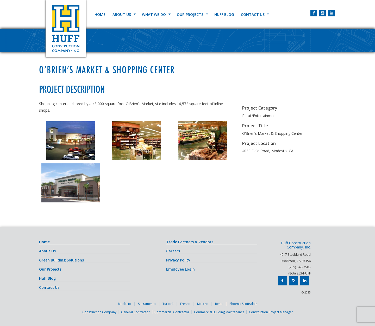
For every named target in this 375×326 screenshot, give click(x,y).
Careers (173, 250)
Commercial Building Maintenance (219, 312)
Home (100, 14)
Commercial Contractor (171, 312)
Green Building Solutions (61, 260)
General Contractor (135, 312)
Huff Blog (224, 14)
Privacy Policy (178, 260)
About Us (122, 14)
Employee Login (180, 269)
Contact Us (253, 14)
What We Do (154, 14)
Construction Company (99, 312)
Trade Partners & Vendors (189, 241)
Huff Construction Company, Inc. (66, 28)
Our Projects (190, 14)
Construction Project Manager (271, 312)
